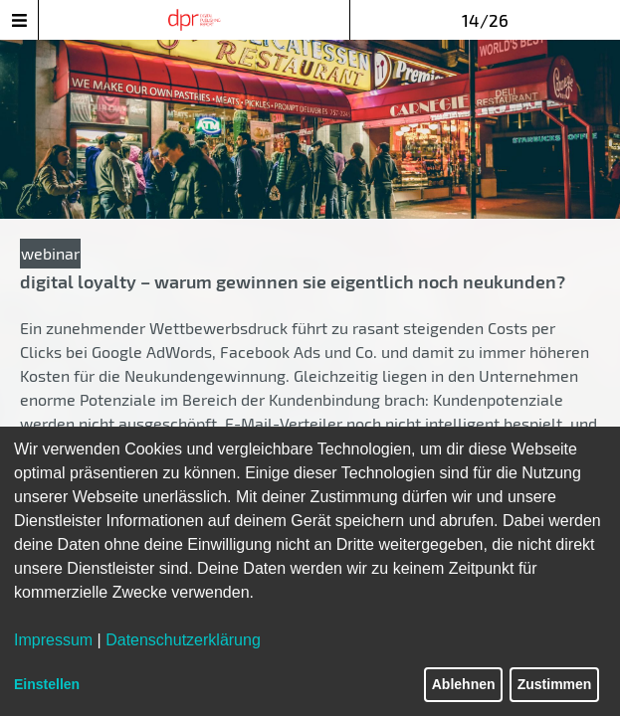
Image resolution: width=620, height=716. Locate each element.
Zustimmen (554, 684)
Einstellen (47, 684)
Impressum (53, 639)
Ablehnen (464, 684)
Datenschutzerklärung (183, 639)
